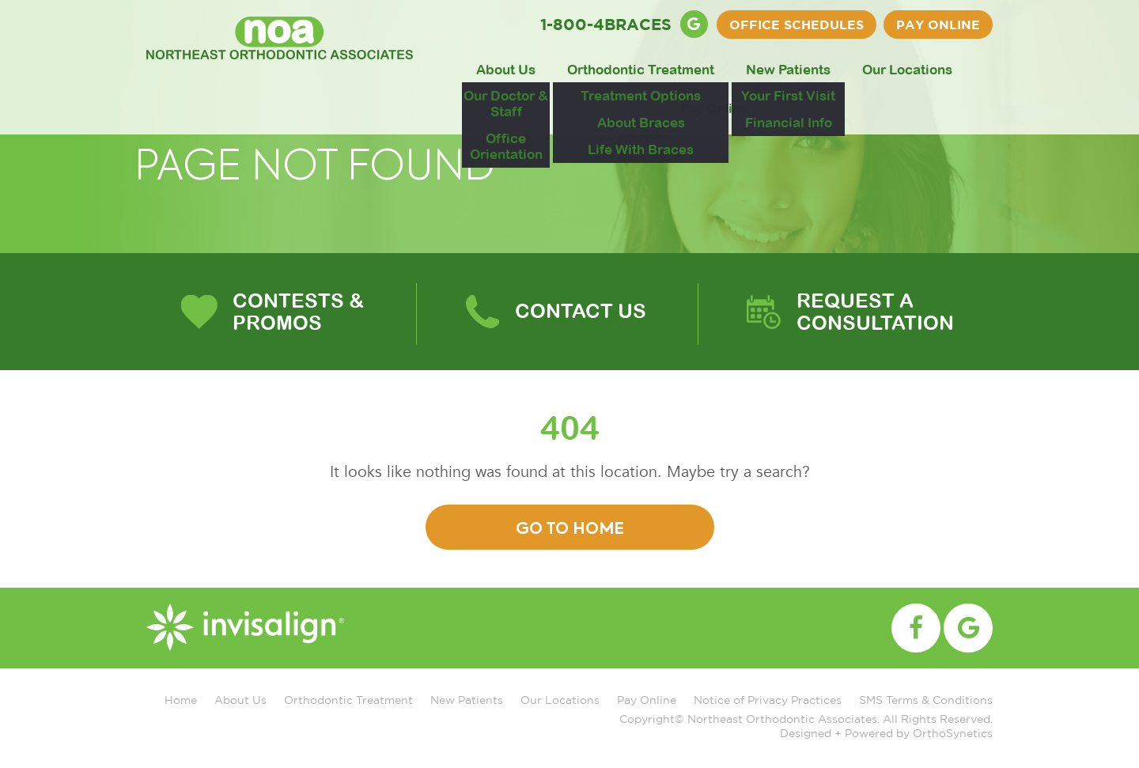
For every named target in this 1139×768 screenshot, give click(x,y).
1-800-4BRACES (606, 23)
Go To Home (570, 530)
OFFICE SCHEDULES (796, 24)
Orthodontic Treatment (640, 69)
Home (181, 700)
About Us (505, 69)
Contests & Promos (298, 311)
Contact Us (580, 310)
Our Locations (907, 69)
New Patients (788, 69)
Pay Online (938, 24)
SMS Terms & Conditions (926, 700)
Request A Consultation (875, 311)
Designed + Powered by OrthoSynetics (886, 733)
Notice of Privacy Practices (768, 700)
